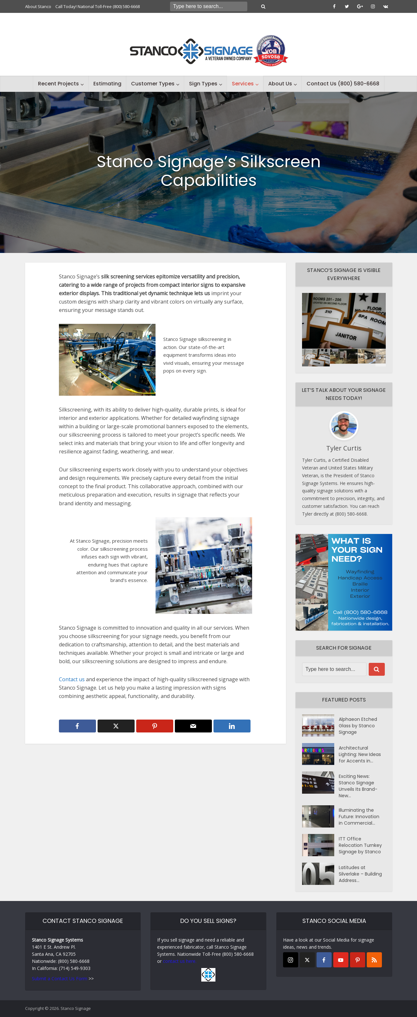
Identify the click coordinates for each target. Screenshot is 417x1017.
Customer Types (153, 83)
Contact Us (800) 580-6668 (343, 83)
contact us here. (179, 961)
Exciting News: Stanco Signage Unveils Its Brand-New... (358, 786)
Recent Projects (58, 83)
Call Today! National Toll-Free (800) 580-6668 (97, 6)
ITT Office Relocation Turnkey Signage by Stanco (360, 845)
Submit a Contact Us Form (59, 978)
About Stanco (38, 6)
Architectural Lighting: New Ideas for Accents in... (360, 754)
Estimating (107, 83)
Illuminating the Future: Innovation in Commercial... (359, 816)
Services (243, 83)
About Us (280, 83)
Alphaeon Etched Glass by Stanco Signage (358, 725)
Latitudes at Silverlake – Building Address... (360, 874)
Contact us (72, 679)
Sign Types (203, 83)
